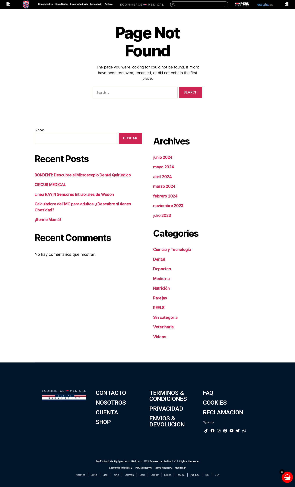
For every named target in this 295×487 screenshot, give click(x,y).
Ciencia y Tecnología (172, 249)
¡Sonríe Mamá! (48, 219)
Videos (160, 336)
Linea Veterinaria (79, 4)
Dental (159, 259)
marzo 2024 (164, 186)
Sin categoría (165, 317)
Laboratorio (96, 4)
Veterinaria (163, 327)
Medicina (161, 278)
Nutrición (161, 288)
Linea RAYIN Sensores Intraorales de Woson (75, 194)
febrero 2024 (165, 196)
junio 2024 (163, 157)
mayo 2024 (163, 167)
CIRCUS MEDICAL (51, 184)
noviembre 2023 (168, 205)
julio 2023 (162, 215)
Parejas (160, 298)
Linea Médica (45, 4)
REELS (159, 307)
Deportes (162, 269)
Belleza (109, 4)
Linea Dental (61, 4)
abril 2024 (162, 176)
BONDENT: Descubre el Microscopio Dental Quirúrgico (84, 175)
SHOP (103, 422)
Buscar (39, 130)
